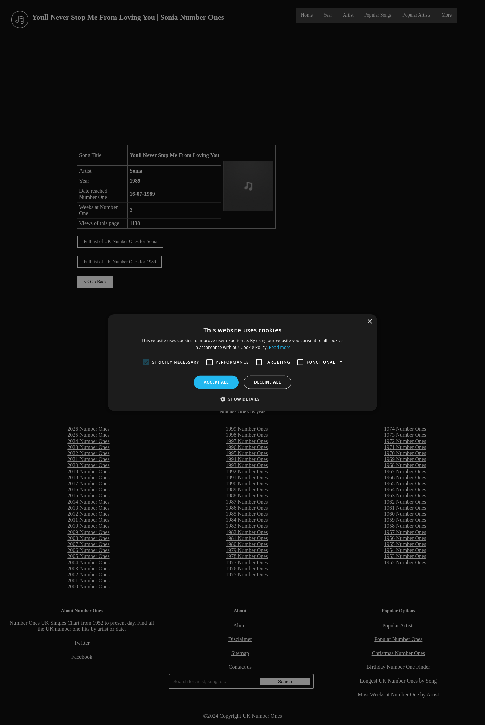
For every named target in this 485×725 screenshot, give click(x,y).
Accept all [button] (216, 382)
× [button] (369, 321)
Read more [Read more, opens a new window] (280, 347)
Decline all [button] (267, 382)
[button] (242, 399)
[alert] (242, 362)
